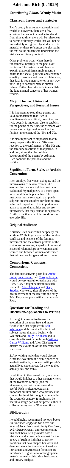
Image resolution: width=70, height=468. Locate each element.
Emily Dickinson (37, 335)
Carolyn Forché (48, 277)
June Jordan (25, 277)
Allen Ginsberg (31, 287)
